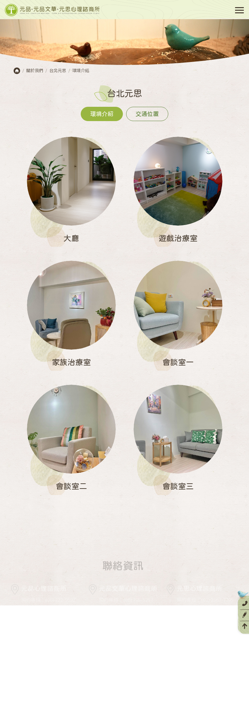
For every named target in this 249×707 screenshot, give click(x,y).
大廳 (71, 238)
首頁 (17, 71)
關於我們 (34, 70)
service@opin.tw (60, 616)
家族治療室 (71, 362)
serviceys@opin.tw (198, 624)
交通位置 (147, 114)
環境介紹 (80, 70)
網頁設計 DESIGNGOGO (167, 697)
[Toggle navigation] (239, 10)
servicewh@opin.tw (121, 616)
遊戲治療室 (178, 238)
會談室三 (178, 486)
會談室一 (178, 362)
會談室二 (71, 486)
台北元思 (57, 70)
